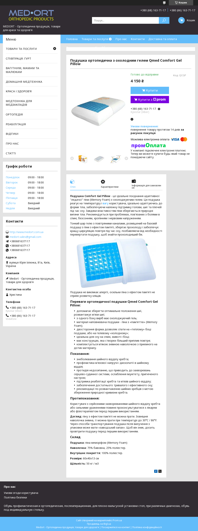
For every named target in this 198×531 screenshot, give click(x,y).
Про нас (121, 39)
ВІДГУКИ (12, 134)
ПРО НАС (12, 143)
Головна (72, 39)
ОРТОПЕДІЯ (14, 114)
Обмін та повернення (117, 47)
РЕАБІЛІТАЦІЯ (16, 124)
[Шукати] (164, 20)
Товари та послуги (94, 39)
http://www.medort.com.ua (26, 232)
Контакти (138, 39)
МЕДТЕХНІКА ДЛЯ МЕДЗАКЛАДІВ (19, 103)
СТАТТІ (11, 153)
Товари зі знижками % (82, 47)
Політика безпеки (15, 497)
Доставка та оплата (162, 39)
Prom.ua (117, 520)
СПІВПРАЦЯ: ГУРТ (18, 58)
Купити (152, 90)
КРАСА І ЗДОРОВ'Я (19, 91)
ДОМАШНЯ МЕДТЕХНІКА (24, 81)
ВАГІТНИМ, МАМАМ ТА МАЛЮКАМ (22, 70)
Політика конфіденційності (147, 527)
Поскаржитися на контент (115, 527)
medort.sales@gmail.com (25, 237)
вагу (106, 203)
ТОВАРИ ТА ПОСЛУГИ (21, 49)
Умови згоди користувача (21, 493)
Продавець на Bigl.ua (99, 523)
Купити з (152, 99)
